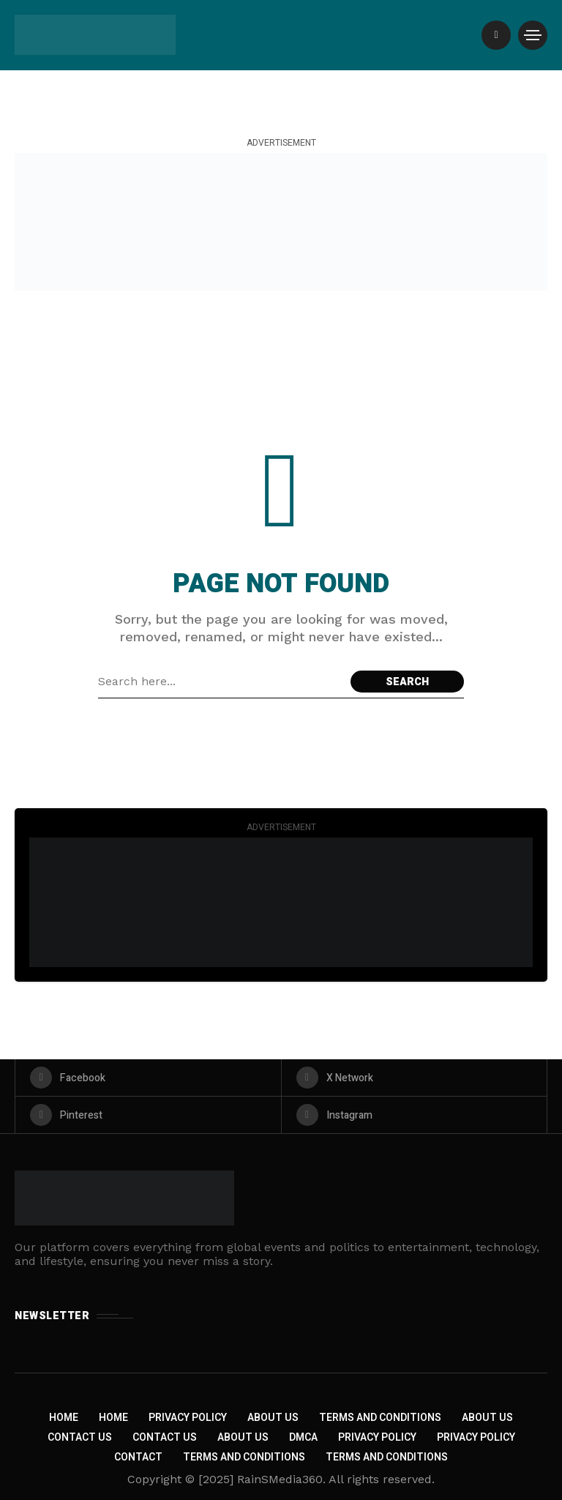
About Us (273, 1417)
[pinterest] (148, 1115)
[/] (496, 35)
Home (63, 1417)
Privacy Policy (188, 1417)
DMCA (303, 1437)
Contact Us (80, 1437)
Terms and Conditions (380, 1417)
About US (243, 1437)
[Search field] (220, 681)
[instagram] (414, 1115)
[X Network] (414, 1077)
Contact (138, 1457)
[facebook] (148, 1077)
